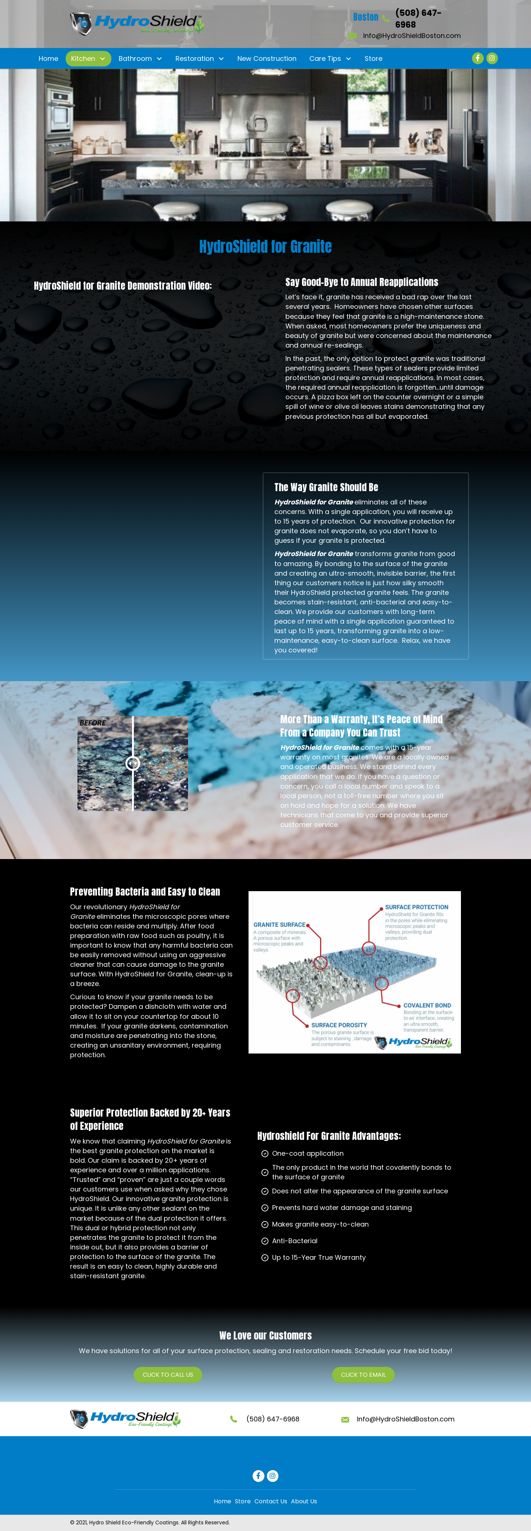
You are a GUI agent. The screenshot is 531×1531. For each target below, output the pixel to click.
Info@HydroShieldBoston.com (412, 35)
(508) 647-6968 (272, 1419)
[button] (102, 58)
